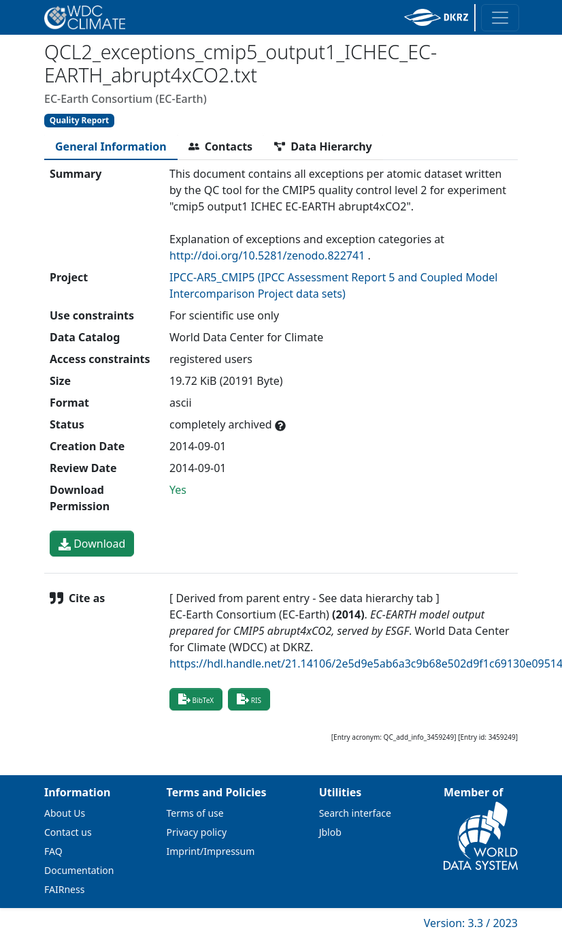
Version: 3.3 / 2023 (471, 923)
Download (92, 543)
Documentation (79, 870)
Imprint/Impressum (211, 851)
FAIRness (64, 889)
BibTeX (196, 699)
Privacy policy (197, 832)
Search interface (355, 813)
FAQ (53, 851)
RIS (249, 699)
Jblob (330, 832)
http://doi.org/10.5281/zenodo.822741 (267, 255)
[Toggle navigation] (500, 17)
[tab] (111, 146)
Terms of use (195, 813)
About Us (64, 813)
